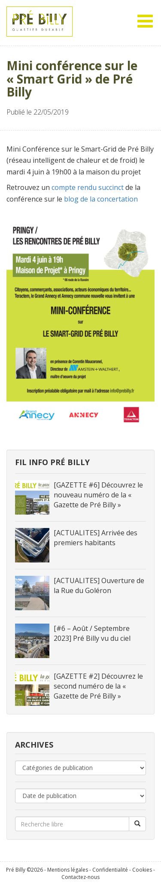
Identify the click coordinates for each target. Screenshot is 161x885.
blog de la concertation (101, 199)
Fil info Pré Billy (52, 462)
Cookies (142, 869)
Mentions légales (67, 869)
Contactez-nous (80, 877)
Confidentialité (110, 869)
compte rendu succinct (88, 187)
